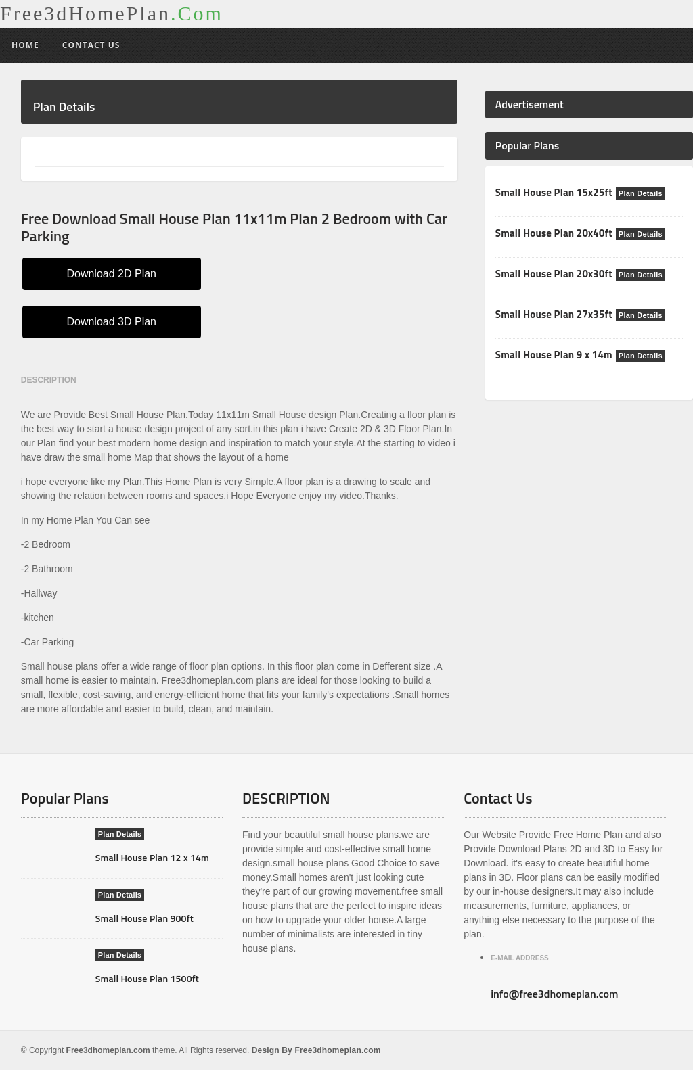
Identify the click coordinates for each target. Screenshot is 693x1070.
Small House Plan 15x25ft (552, 192)
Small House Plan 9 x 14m (552, 355)
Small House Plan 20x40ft (552, 233)
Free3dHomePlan (111, 13)
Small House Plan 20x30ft (552, 273)
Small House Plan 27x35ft (552, 314)
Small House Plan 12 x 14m (150, 857)
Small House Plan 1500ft (145, 978)
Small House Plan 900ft (143, 918)
